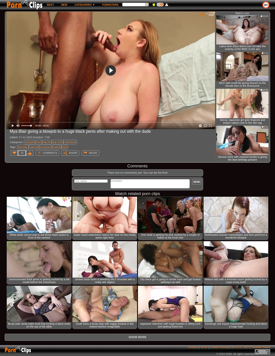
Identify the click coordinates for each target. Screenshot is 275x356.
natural (34, 147)
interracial (70, 142)
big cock (57, 142)
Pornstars (110, 4)
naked (56, 147)
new (64, 4)
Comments (50, 152)
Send (196, 181)
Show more (137, 337)
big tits (47, 142)
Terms (203, 347)
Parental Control (260, 347)
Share (73, 152)
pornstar (23, 147)
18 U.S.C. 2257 (240, 347)
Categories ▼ (84, 4)
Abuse (93, 152)
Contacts (193, 347)
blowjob (29, 142)
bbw (38, 142)
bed (64, 147)
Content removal (219, 347)
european (45, 147)
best (50, 4)
